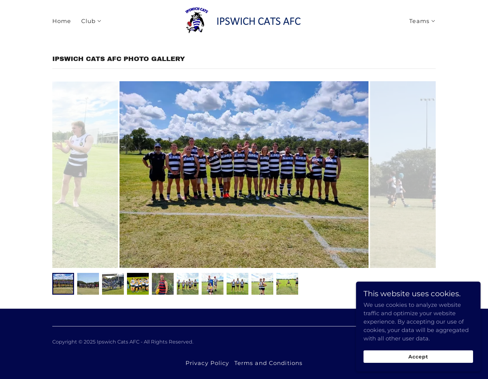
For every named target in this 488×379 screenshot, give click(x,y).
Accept (418, 357)
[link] (244, 20)
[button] (91, 21)
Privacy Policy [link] (207, 363)
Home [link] (61, 21)
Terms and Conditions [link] (268, 363)
